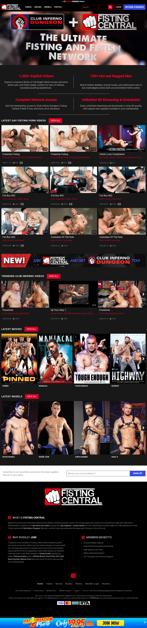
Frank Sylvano (8, 313)
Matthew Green (80, 313)
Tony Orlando (8, 157)
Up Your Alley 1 (58, 310)
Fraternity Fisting (11, 154)
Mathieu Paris (25, 559)
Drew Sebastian (128, 157)
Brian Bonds (104, 199)
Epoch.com (22, 598)
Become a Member (134, 7)
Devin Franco (21, 157)
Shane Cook (44, 457)
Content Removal (132, 598)
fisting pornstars (20, 556)
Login (118, 7)
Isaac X (114, 457)
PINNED (5, 386)
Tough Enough (81, 386)
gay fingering (66, 526)
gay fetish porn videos (41, 526)
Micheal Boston (39, 556)
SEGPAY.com (94, 598)
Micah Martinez (34, 157)
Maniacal (43, 386)
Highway (115, 386)
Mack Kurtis (118, 313)
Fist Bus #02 (8, 195)
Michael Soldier (94, 313)
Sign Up (137, 473)
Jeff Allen (68, 313)
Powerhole (7, 310)
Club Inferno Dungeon (31, 528)
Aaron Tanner (57, 313)
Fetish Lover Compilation (112, 154)
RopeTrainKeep (14, 559)
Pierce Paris (50, 556)
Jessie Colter (115, 157)
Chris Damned (81, 457)
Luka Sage (67, 240)
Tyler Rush (141, 157)
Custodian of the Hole (62, 237)
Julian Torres (23, 199)
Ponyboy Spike (22, 313)
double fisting (78, 526)
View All (55, 120)
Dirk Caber (104, 157)
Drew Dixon (116, 199)
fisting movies (45, 554)
